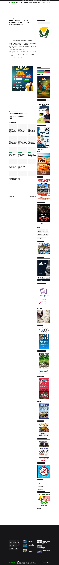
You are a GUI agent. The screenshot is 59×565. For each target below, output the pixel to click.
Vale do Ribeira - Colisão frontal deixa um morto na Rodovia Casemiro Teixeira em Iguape (46, 546)
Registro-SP (39, 237)
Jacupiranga (40, 234)
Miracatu (47, 234)
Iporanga (44, 232)
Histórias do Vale (42, 0)
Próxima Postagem (33, 196)
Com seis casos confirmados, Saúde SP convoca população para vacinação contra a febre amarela (12, 167)
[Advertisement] (29, 11)
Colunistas (49, 0)
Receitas (38, 483)
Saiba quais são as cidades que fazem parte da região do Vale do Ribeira (46, 541)
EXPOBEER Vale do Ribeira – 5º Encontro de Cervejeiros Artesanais (22, 178)
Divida (14, 18)
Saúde (39, 2)
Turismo (30, 2)
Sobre (25, 0)
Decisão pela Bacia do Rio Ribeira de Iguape (31, 165)
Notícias (20, 2)
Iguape (47, 231)
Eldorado (43, 231)
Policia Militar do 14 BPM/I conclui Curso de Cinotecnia (22, 143)
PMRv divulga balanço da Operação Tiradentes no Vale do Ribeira (22, 154)
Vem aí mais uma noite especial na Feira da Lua (31, 177)
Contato (46, 0)
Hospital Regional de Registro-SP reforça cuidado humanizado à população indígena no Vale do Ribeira (32, 143)
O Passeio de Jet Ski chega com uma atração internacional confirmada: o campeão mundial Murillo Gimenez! (13, 179)
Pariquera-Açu (40, 235)
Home (23, 0)
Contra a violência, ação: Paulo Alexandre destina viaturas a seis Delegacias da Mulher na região (32, 155)
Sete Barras (44, 237)
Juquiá (44, 234)
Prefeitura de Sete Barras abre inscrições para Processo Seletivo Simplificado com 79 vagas (22, 131)
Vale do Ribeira (40, 238)
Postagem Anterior (11, 196)
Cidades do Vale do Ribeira (36, 0)
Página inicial (10, 18)
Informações (26, 2)
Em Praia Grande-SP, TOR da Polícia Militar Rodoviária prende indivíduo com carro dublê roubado (13, 143)
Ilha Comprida (40, 232)
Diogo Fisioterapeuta (40, 489)
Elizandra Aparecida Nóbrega (18, 116)
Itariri (47, 232)
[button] (47, 2)
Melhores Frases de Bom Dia (41, 486)
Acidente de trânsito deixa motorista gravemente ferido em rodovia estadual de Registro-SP (46, 551)
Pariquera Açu (15, 546)
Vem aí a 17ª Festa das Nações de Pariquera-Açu (12, 131)
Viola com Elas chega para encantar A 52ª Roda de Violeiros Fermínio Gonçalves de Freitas (12, 155)
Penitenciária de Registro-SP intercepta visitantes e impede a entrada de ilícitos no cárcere (22, 166)
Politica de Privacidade (29, 0)
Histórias (35, 2)
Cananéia (39, 231)
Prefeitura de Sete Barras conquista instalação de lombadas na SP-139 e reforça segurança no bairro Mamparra (32, 132)
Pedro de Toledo (45, 235)
